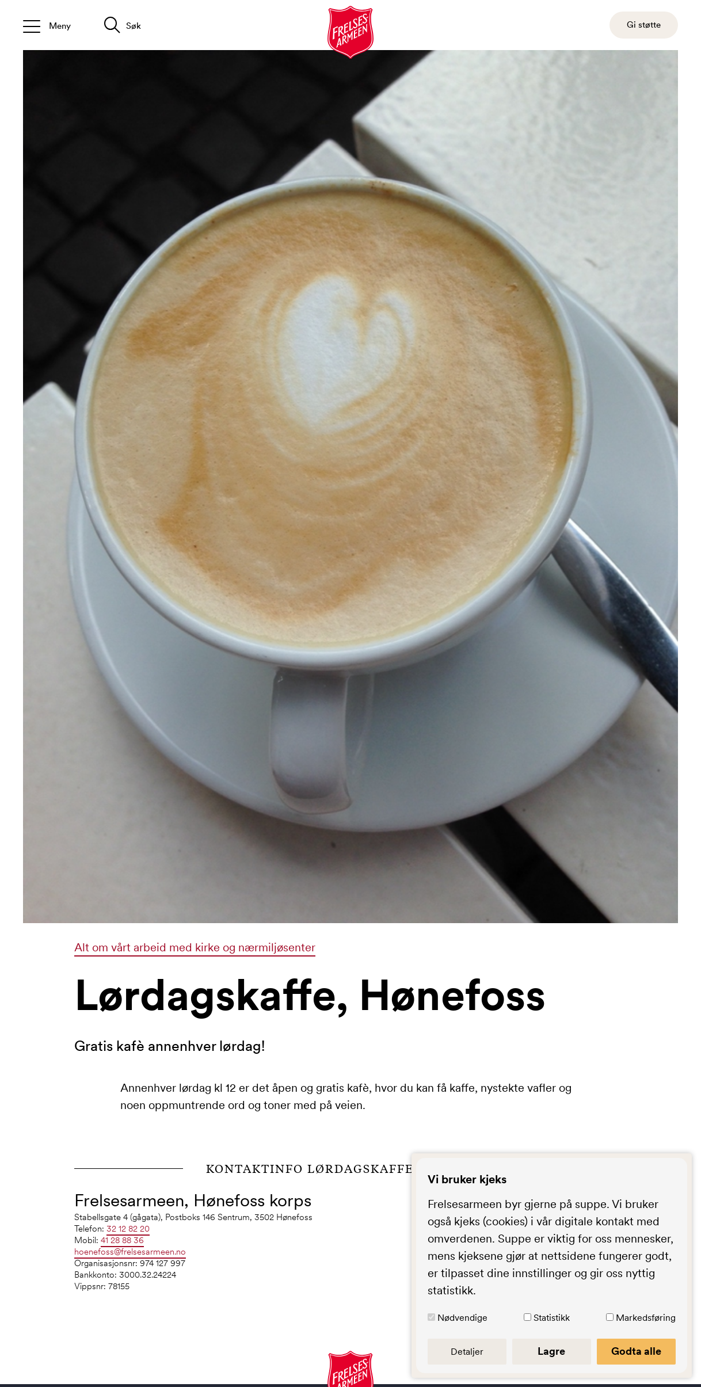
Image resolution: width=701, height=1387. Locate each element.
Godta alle (636, 1351)
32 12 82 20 (128, 1228)
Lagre (551, 1351)
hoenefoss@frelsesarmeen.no (130, 1251)
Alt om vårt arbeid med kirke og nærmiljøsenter (194, 947)
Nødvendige (462, 1317)
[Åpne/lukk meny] (47, 25)
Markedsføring (646, 1317)
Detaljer (467, 1351)
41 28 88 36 (122, 1239)
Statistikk (552, 1317)
